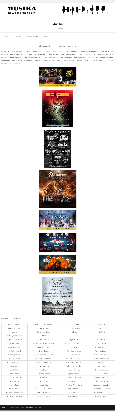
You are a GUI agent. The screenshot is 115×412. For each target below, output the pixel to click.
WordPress (37, 408)
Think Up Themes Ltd (16, 408)
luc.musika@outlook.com (10, 63)
